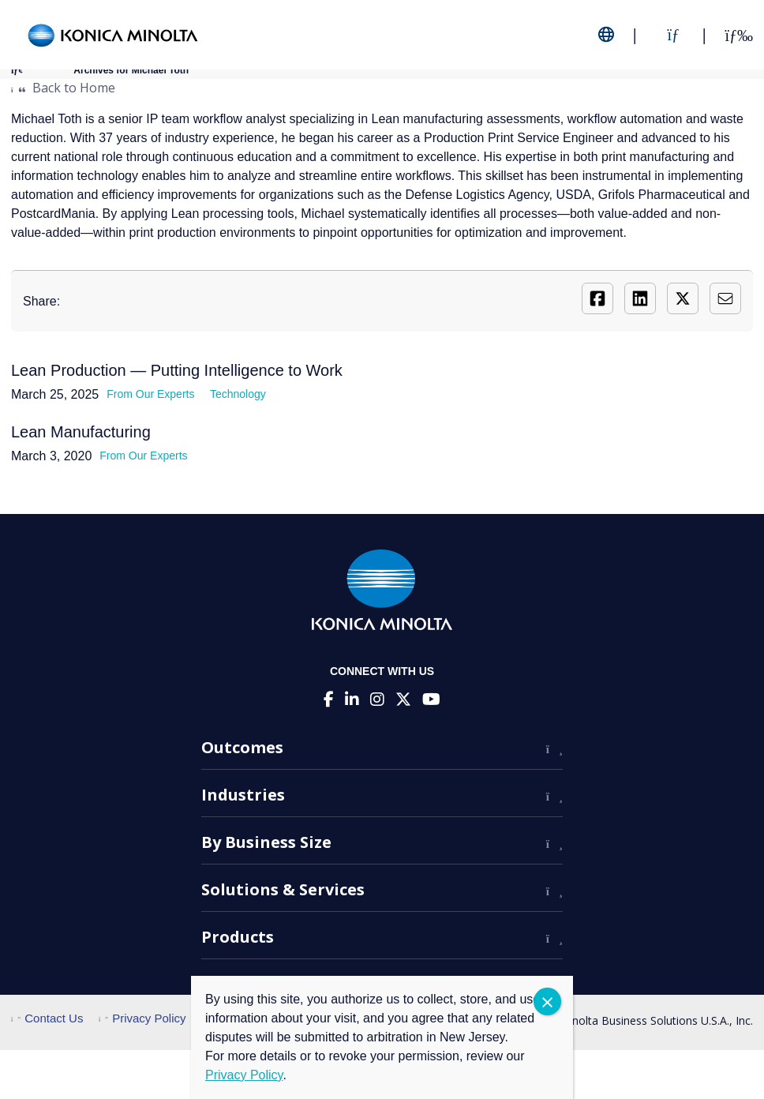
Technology (238, 394)
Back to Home (63, 87)
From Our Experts (150, 394)
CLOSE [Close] (547, 1001)
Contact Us (47, 1018)
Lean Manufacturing (81, 432)
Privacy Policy (142, 1018)
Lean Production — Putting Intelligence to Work (177, 370)
